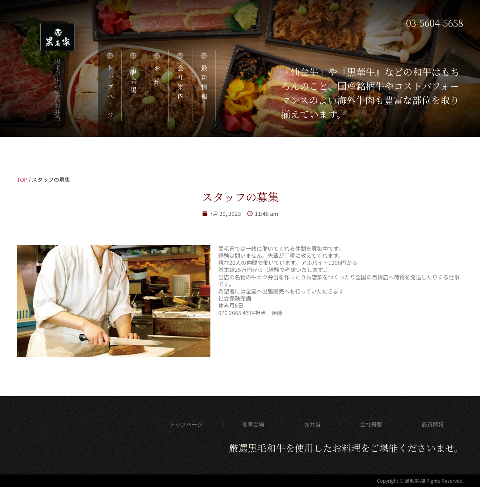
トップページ (186, 424)
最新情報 (433, 424)
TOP (22, 179)
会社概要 (371, 424)
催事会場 (253, 424)
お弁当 (312, 424)
